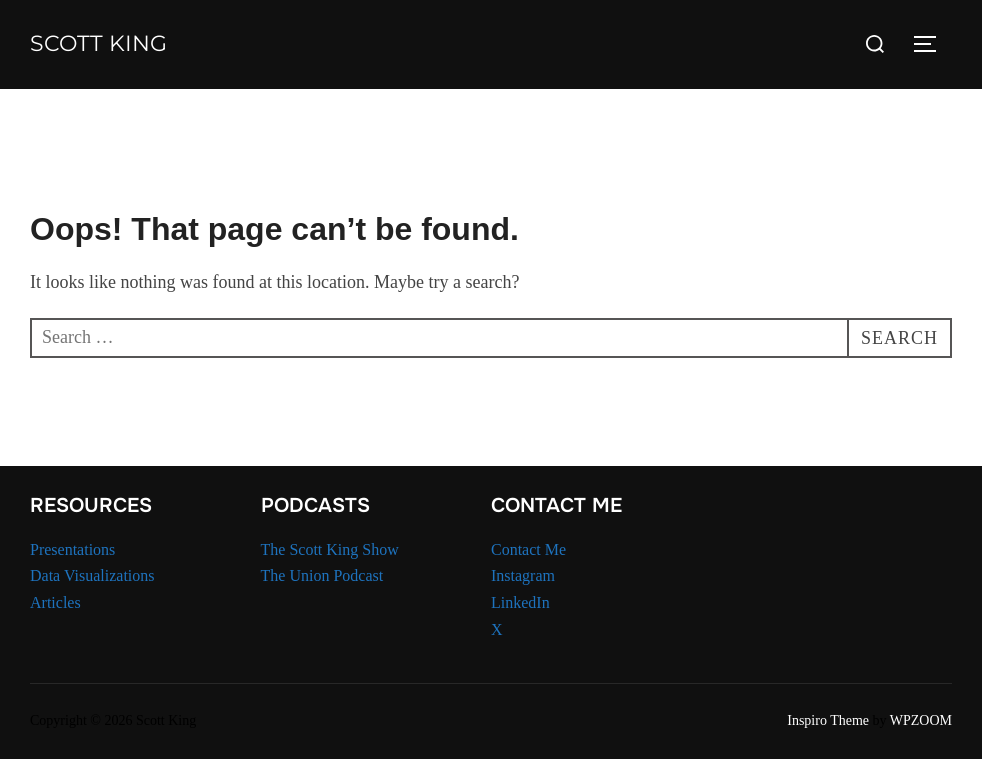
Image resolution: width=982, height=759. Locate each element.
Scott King (98, 43)
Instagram (523, 575)
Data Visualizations (92, 575)
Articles (55, 602)
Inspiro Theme (828, 720)
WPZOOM (921, 720)
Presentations (72, 549)
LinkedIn (520, 602)
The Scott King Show (330, 549)
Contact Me (528, 549)
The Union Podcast (322, 575)
